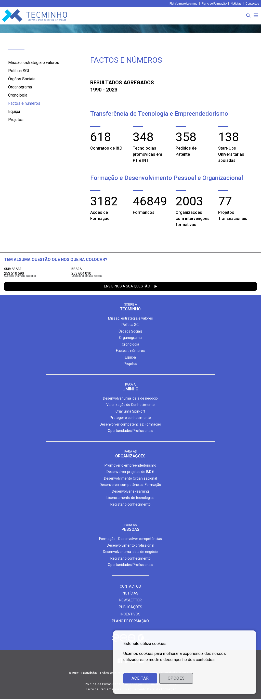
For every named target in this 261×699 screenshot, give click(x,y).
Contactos (252, 3)
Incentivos (130, 614)
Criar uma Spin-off (130, 411)
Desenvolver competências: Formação (130, 424)
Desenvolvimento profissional (130, 545)
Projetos (15, 119)
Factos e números (24, 103)
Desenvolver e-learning (130, 491)
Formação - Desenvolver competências (130, 539)
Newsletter (130, 600)
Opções (176, 678)
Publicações (130, 607)
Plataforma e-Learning (183, 3)
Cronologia (17, 95)
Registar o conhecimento (130, 504)
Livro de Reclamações (103, 689)
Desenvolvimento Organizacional (130, 478)
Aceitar (140, 678)
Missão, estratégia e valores (33, 62)
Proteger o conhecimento (130, 418)
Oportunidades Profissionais (130, 431)
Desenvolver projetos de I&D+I (130, 472)
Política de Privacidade (103, 684)
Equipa (14, 111)
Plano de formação (130, 621)
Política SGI (18, 70)
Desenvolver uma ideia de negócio (130, 398)
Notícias (236, 3)
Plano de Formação (214, 3)
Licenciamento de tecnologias (130, 498)
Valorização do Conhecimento (130, 405)
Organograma (20, 87)
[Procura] (248, 15)
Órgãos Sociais (21, 78)
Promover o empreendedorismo (130, 465)
